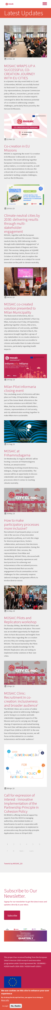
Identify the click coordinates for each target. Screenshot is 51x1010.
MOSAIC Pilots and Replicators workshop (20, 619)
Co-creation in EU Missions (17, 148)
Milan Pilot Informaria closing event (20, 388)
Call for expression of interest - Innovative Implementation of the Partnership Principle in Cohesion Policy (21, 803)
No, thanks (16, 1006)
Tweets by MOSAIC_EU (13, 863)
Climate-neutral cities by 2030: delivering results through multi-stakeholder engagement (22, 223)
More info (5, 1000)
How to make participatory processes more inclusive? (21, 524)
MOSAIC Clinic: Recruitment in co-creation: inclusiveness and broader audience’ (21, 699)
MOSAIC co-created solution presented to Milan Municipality (20, 308)
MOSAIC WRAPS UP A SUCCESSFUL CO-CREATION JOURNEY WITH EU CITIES (19, 71)
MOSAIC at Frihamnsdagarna (17, 453)
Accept (5, 1006)
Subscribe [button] (12, 915)
